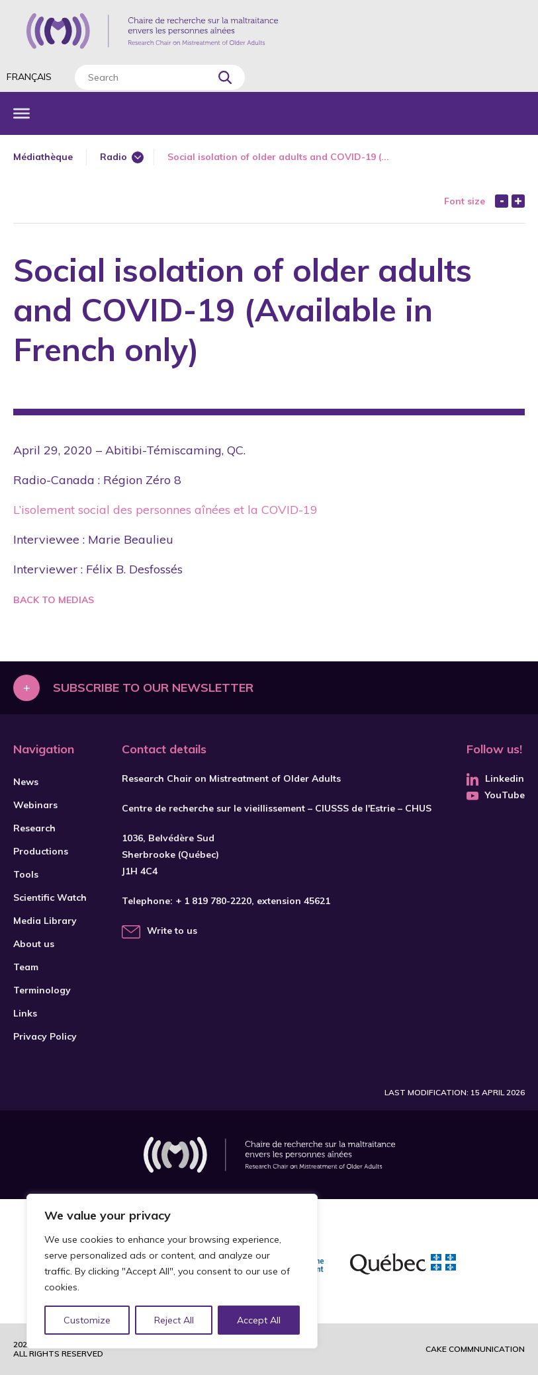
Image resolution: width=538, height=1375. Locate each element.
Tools (25, 874)
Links (25, 1013)
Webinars (35, 805)
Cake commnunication (475, 1349)
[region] (172, 1271)
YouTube (496, 795)
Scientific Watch (50, 897)
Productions (40, 851)
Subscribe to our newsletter (153, 687)
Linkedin (495, 778)
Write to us (172, 931)
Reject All (174, 1320)
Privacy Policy (45, 1036)
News (25, 782)
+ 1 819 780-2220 (213, 901)
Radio (113, 157)
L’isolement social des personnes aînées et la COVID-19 (165, 509)
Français (29, 77)
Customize (87, 1320)
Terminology (42, 990)
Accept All (259, 1320)
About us (33, 944)
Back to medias (53, 600)
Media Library (45, 921)
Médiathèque (43, 157)
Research (34, 828)
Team (25, 967)
